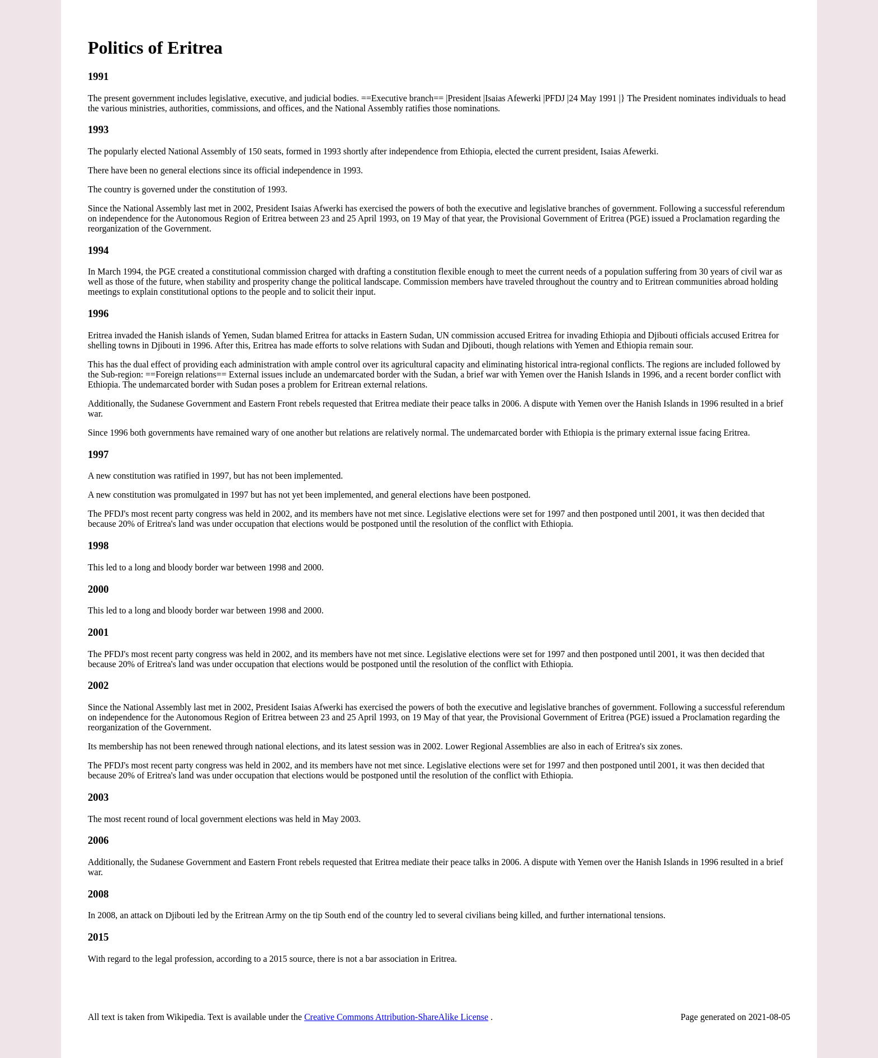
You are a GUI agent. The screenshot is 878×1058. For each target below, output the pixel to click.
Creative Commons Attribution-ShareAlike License (396, 1017)
